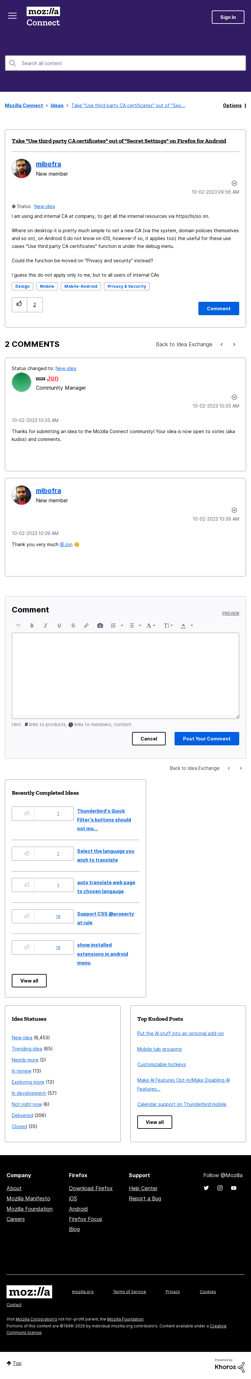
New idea (44, 206)
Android (78, 1209)
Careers (16, 1219)
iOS (73, 1198)
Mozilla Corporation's (36, 1319)
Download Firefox (91, 1188)
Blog (74, 1229)
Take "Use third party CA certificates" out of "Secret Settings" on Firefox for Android (119, 140)
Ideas (57, 105)
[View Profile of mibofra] (48, 164)
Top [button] (17, 1363)
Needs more (25, 1060)
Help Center (143, 1188)
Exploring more (28, 1082)
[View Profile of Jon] (52, 378)
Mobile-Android (80, 286)
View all (29, 980)
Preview (230, 613)
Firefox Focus (85, 1219)
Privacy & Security (127, 286)
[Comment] (218, 308)
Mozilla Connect (43, 17)
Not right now (27, 1104)
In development (29, 1093)
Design (22, 286)
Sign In (228, 17)
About (14, 1188)
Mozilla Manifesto (28, 1198)
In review (21, 1071)
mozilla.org (82, 1291)
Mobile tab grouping (159, 1049)
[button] (19, 305)
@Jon (66, 544)
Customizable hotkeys (161, 1064)
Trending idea (27, 1048)
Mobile (47, 286)
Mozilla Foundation (30, 1209)
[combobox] (125, 63)
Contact (14, 1304)
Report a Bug (145, 1198)
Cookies (208, 1291)
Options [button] (232, 105)
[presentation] (18, 625)
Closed (19, 1126)
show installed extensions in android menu (102, 953)
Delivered (22, 1115)
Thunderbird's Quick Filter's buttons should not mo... (104, 820)
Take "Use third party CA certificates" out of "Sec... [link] (128, 105)
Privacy (173, 1291)
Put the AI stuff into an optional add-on (180, 1033)
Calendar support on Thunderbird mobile (181, 1104)
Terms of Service (129, 1291)
